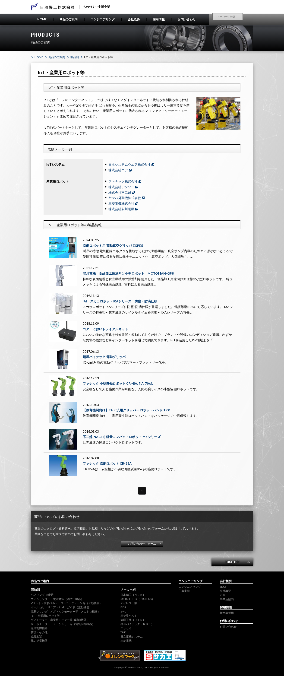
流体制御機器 (39, 628)
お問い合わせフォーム (142, 543)
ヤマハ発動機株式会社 (124, 198)
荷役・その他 (39, 632)
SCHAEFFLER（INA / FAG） (137, 599)
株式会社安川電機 (121, 209)
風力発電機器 (39, 640)
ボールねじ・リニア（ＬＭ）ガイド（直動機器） (61, 607)
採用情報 (159, 19)
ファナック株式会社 (123, 181)
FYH (123, 607)
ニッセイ (126, 628)
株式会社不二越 (119, 192)
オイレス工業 (128, 603)
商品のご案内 (69, 19)
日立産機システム (131, 636)
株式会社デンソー (121, 187)
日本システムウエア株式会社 (129, 164)
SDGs (223, 586)
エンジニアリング (103, 19)
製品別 (74, 57)
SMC (123, 611)
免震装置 (36, 636)
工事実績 (184, 591)
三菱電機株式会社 (121, 203)
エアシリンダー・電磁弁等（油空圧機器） (57, 599)
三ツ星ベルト (128, 615)
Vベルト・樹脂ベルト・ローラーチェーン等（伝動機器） (66, 603)
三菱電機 (126, 640)
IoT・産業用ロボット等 (45, 615)
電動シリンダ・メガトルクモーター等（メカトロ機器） (65, 611)
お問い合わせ (187, 19)
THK (123, 632)
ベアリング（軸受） (43, 595)
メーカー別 (128, 589)
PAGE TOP (232, 562)
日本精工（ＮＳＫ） (132, 595)
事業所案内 (227, 599)
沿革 (222, 595)
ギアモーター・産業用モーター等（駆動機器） (60, 620)
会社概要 (134, 19)
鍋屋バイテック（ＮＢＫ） (137, 624)
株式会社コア (118, 170)
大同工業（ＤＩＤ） (132, 620)
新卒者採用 (227, 613)
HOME (42, 19)
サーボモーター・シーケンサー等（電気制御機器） (63, 624)
